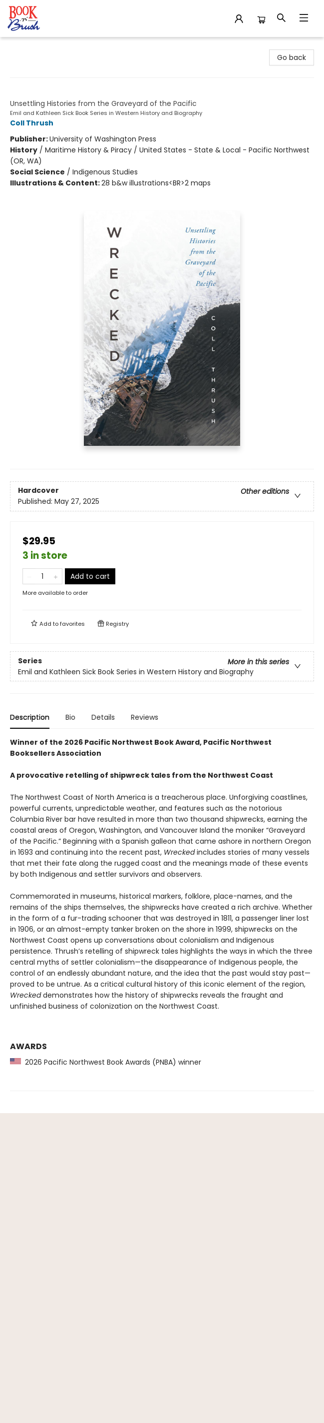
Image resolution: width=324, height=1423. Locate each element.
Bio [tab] (70, 717)
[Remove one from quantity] (29, 576)
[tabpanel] (162, 914)
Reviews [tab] (144, 717)
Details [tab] (103, 717)
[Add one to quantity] (55, 576)
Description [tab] (29, 717)
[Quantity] (42, 576)
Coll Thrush (33, 123)
